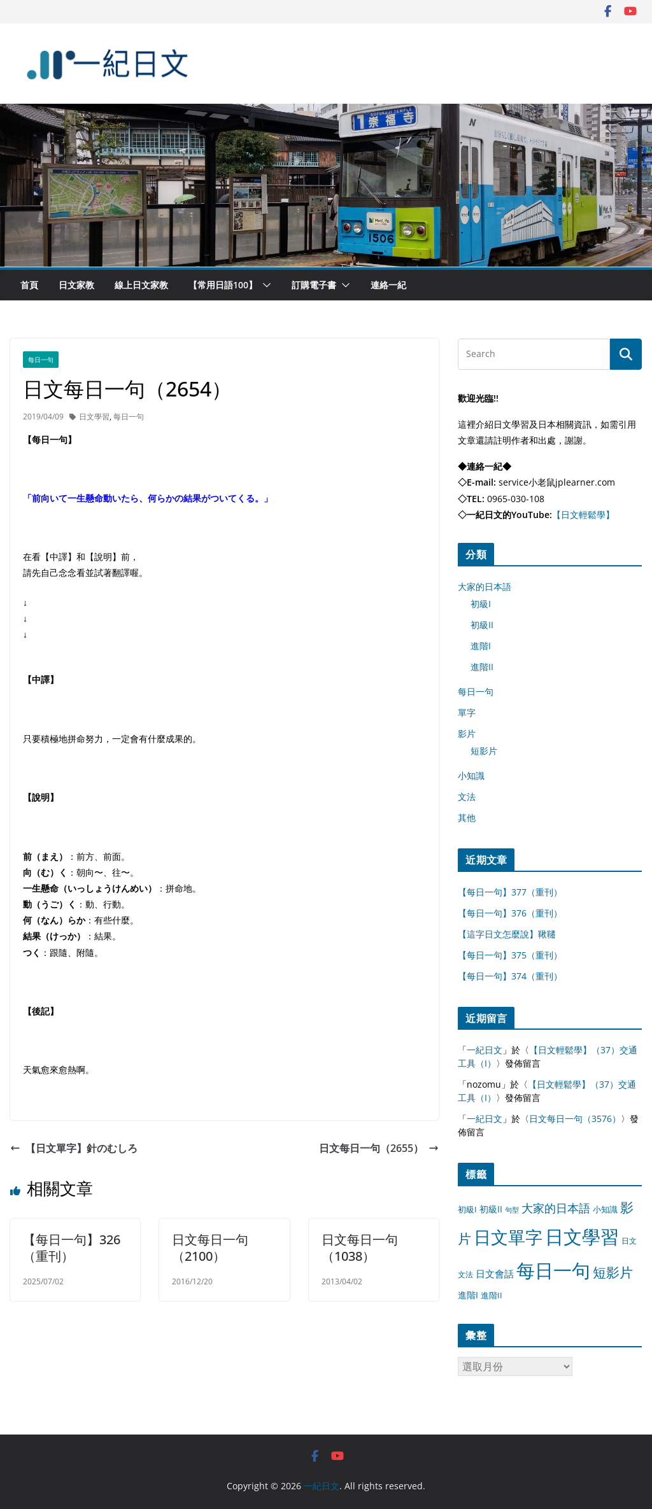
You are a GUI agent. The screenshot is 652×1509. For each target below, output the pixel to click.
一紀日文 (484, 1050)
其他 (467, 817)
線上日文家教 (141, 285)
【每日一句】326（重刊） (71, 1248)
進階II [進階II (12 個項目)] (491, 1295)
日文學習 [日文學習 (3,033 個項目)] (582, 1236)
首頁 (29, 285)
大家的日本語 (484, 586)
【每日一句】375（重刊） (510, 955)
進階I (481, 646)
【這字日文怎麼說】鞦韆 (507, 934)
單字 (467, 712)
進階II (482, 667)
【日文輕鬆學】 (583, 515)
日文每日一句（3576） (575, 1118)
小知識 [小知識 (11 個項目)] (605, 1209)
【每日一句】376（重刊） (510, 913)
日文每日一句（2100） (210, 1248)
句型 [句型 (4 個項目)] (512, 1209)
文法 (467, 796)
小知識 (471, 775)
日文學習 (94, 416)
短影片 (484, 751)
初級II (482, 625)
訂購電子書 (314, 285)
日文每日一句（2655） (379, 1148)
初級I (481, 604)
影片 (467, 733)
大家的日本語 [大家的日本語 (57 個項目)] (555, 1208)
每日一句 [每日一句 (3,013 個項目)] (553, 1270)
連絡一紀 (388, 285)
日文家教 (76, 285)
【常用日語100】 (222, 285)
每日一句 (40, 359)
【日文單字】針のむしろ (74, 1148)
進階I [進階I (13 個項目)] (468, 1295)
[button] (264, 285)
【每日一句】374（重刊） (510, 976)
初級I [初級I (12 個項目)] (467, 1209)
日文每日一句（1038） (360, 1248)
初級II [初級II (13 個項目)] (490, 1209)
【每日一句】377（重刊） (510, 892)
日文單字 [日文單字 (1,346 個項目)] (508, 1237)
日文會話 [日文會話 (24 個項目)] (495, 1274)
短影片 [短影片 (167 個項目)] (613, 1272)
